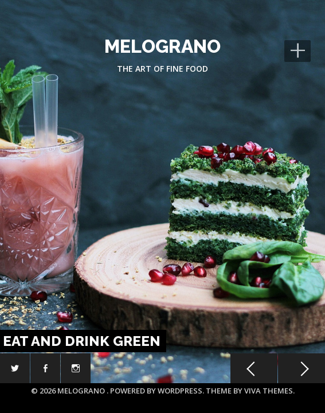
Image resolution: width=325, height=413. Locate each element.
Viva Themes (268, 390)
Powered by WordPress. (158, 390)
